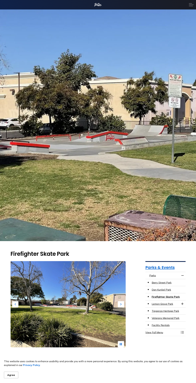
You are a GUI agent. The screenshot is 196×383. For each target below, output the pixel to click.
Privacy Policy (31, 365)
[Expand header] (191, 4)
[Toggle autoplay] (121, 344)
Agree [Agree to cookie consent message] (11, 375)
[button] (162, 332)
